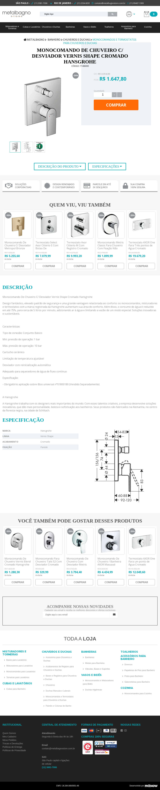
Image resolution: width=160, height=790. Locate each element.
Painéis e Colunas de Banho (58, 706)
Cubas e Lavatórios (31, 27)
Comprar (116, 105)
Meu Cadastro (9, 736)
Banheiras (70, 27)
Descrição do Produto (58, 166)
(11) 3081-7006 (40, 3)
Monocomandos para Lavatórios (20, 671)
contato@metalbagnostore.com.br (110, 3)
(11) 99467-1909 (135, 3)
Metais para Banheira (94, 663)
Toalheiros (109, 27)
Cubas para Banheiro (15, 689)
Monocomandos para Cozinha (138, 693)
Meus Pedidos (9, 740)
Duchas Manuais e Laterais (57, 691)
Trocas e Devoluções (12, 743)
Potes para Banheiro (133, 676)
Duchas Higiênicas (93, 690)
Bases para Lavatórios (16, 660)
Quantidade (99, 91)
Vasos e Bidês (89, 27)
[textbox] (74, 14)
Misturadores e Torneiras (12, 27)
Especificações (106, 166)
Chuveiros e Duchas (51, 27)
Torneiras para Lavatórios (17, 677)
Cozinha (148, 27)
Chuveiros (50, 685)
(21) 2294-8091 (83, 3)
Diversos (128, 664)
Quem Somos (9, 733)
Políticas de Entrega (12, 747)
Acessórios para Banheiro (128, 27)
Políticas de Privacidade (14, 750)
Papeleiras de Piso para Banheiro (139, 670)
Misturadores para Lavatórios (19, 666)
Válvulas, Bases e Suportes (97, 669)
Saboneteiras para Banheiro (137, 682)
